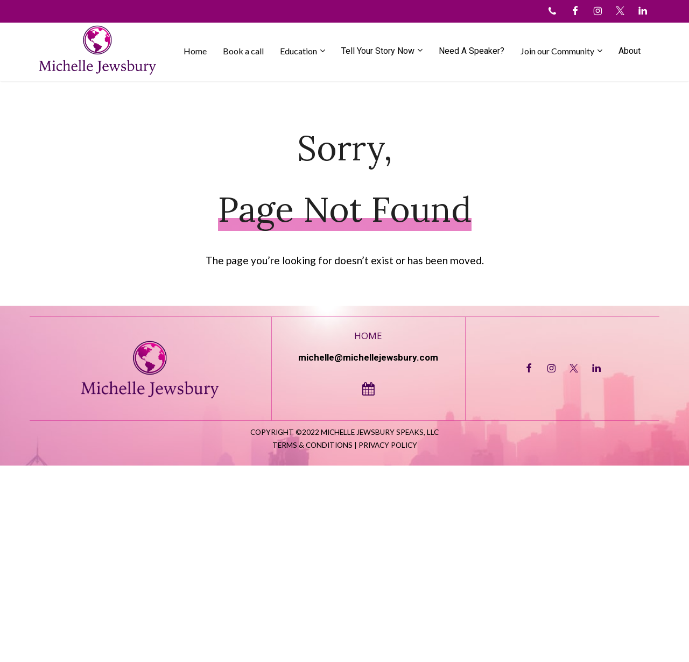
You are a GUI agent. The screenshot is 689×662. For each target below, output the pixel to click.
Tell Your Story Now (377, 51)
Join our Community (557, 51)
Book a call (243, 51)
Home (195, 51)
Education (298, 51)
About (629, 51)
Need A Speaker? (471, 51)
